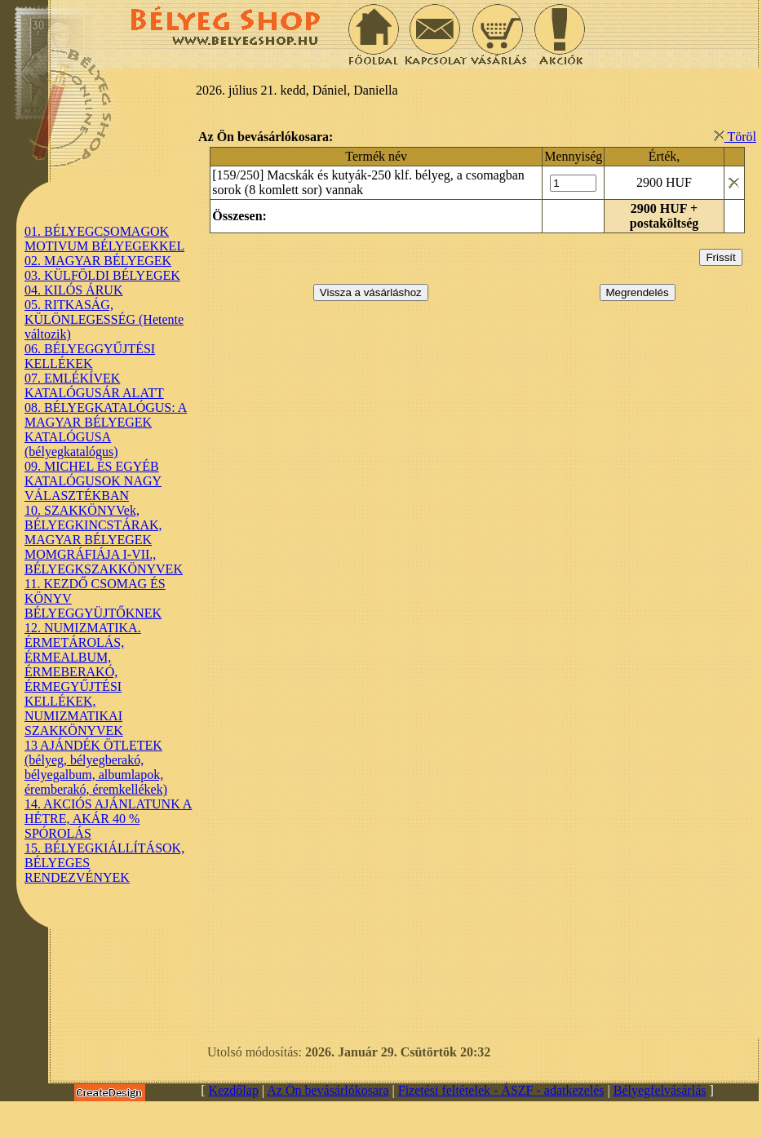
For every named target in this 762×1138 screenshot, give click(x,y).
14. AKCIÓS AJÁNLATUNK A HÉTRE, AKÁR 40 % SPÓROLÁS (108, 818)
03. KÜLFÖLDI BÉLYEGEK (102, 275)
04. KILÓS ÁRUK (73, 290)
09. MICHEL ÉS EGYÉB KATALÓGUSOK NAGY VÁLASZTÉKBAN (93, 481)
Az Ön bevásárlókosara (327, 1090)
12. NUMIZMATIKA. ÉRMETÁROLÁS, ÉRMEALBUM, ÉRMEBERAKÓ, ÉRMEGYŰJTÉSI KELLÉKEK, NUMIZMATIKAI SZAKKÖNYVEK (82, 679)
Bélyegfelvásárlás (660, 1090)
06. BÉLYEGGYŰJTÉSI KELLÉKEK (89, 356)
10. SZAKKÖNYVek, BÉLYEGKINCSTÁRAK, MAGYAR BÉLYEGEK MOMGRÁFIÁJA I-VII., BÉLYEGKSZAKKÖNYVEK (103, 539)
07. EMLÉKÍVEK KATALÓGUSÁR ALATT (94, 385)
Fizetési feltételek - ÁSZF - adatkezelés (501, 1090)
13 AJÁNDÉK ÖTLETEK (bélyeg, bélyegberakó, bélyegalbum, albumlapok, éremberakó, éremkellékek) (95, 767)
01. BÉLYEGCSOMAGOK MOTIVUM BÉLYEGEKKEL (104, 238)
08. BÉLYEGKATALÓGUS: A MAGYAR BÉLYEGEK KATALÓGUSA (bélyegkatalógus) (105, 429)
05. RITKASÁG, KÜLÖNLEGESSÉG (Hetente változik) (104, 319)
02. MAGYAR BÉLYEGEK (97, 261)
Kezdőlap (234, 1090)
